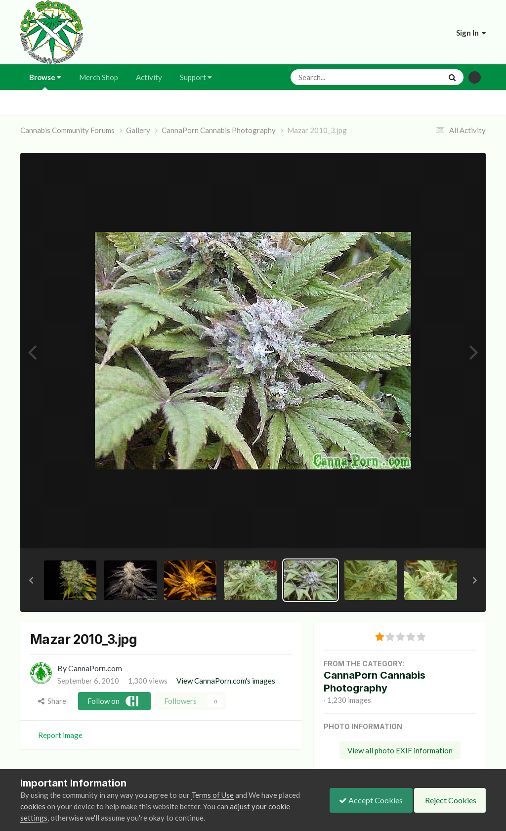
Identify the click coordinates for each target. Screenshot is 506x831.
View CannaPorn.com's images (225, 680)
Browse (45, 81)
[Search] (340, 77)
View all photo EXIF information (400, 750)
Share (52, 700)
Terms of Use (212, 794)
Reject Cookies (448, 800)
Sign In (471, 32)
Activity (149, 77)
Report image (60, 735)
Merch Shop (98, 77)
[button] (31, 580)
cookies (32, 806)
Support (196, 77)
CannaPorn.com (95, 668)
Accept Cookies (368, 800)
